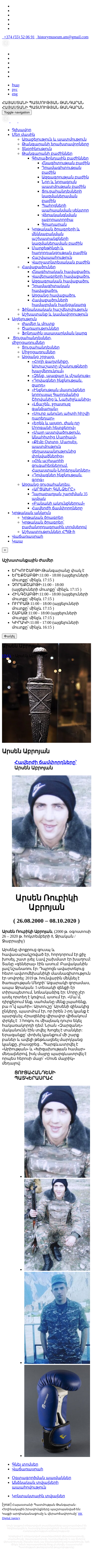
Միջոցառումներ (38, 352)
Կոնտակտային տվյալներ (38, 1496)
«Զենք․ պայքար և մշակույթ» (61, 376)
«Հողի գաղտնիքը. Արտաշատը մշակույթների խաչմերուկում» (60, 366)
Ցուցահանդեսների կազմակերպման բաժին (62, 196)
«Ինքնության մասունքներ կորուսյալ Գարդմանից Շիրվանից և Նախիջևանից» (61, 394)
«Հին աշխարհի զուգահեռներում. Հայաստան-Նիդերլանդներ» (61, 465)
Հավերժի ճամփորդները (57, 508)
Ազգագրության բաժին (65, 177)
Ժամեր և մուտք (38, 323)
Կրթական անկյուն (31, 513)
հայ (15, 85)
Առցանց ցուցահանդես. (46, 484)
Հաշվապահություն (52, 257)
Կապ (17, 541)
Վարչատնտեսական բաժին (61, 262)
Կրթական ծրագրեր (42, 517)
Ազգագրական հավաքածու (60, 281)
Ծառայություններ (40, 328)
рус (15, 89)
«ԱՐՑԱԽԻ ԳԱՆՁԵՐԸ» (53, 489)
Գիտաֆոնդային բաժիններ (60, 158)
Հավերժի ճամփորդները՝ (45, 762)
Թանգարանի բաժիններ (47, 153)
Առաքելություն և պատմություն (54, 139)
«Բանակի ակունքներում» (58, 503)
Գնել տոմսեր (25, 1464)
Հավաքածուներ (39, 267)
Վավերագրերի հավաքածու (61, 276)
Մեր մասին (23, 134)
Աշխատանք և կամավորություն (55, 314)
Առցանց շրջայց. (38, 357)
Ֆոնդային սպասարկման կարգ (54, 333)
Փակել (9, 636)
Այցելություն (24, 319)
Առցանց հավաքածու (54, 295)
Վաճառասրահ (27, 536)
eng (15, 94)
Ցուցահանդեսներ (41, 347)
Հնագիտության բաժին (66, 163)
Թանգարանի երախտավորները (55, 144)
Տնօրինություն (37, 149)
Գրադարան (54, 224)
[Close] (5, 550)
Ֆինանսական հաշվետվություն (55, 309)
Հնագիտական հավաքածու (61, 271)
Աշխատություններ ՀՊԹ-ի (48, 532)
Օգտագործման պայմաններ (41, 1478)
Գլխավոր (21, 130)
